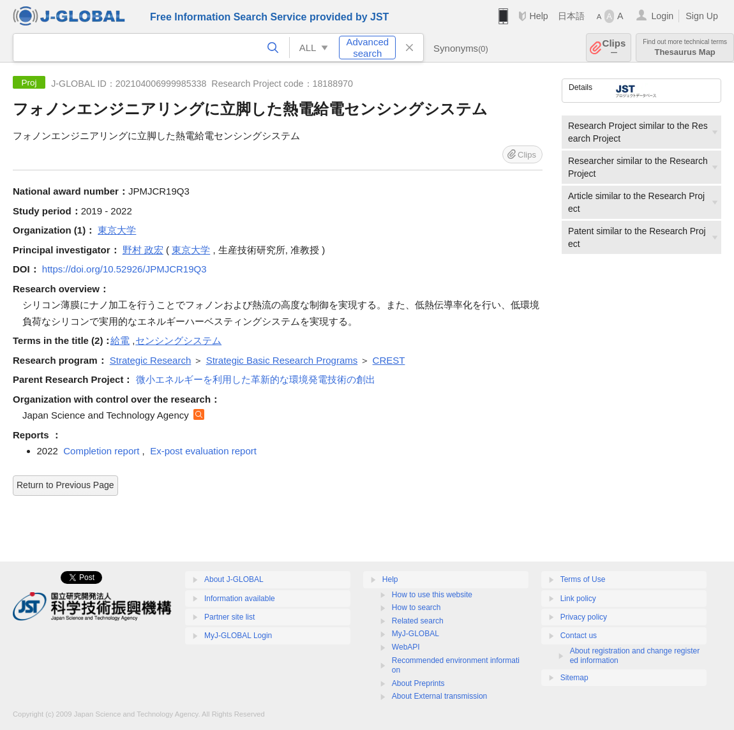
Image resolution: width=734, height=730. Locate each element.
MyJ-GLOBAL (415, 633)
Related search (418, 620)
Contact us (578, 635)
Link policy (578, 598)
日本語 (571, 16)
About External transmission (439, 696)
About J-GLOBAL (234, 579)
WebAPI (406, 647)
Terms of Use (583, 579)
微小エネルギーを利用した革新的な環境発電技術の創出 (255, 379)
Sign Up (701, 16)
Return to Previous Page (65, 485)
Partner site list (229, 617)
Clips (614, 47)
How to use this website (432, 594)
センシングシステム (178, 340)
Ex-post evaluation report (203, 450)
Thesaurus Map (685, 47)
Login (662, 16)
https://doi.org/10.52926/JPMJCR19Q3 (124, 269)
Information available (239, 598)
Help (538, 16)
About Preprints (418, 683)
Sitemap (574, 677)
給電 (120, 340)
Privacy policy (583, 617)
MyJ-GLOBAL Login (238, 635)
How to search (416, 607)
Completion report (101, 450)
